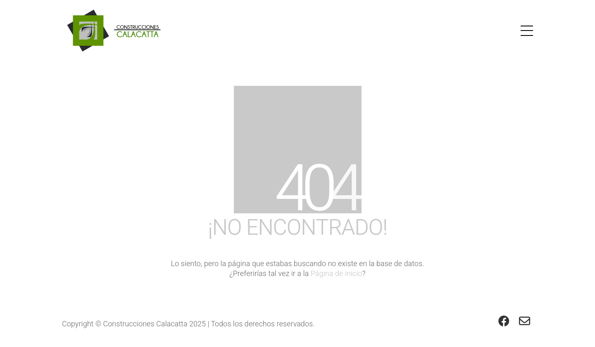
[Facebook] (504, 321)
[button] (527, 31)
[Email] (525, 321)
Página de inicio (336, 274)
